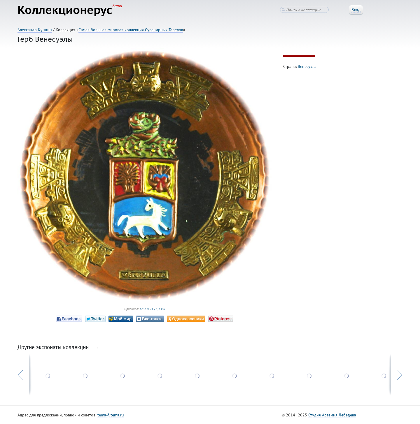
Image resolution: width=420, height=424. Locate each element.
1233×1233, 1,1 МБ (152, 309)
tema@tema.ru (110, 415)
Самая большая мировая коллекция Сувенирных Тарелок (130, 29)
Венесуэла (307, 66)
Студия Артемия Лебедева (332, 415)
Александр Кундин (35, 29)
